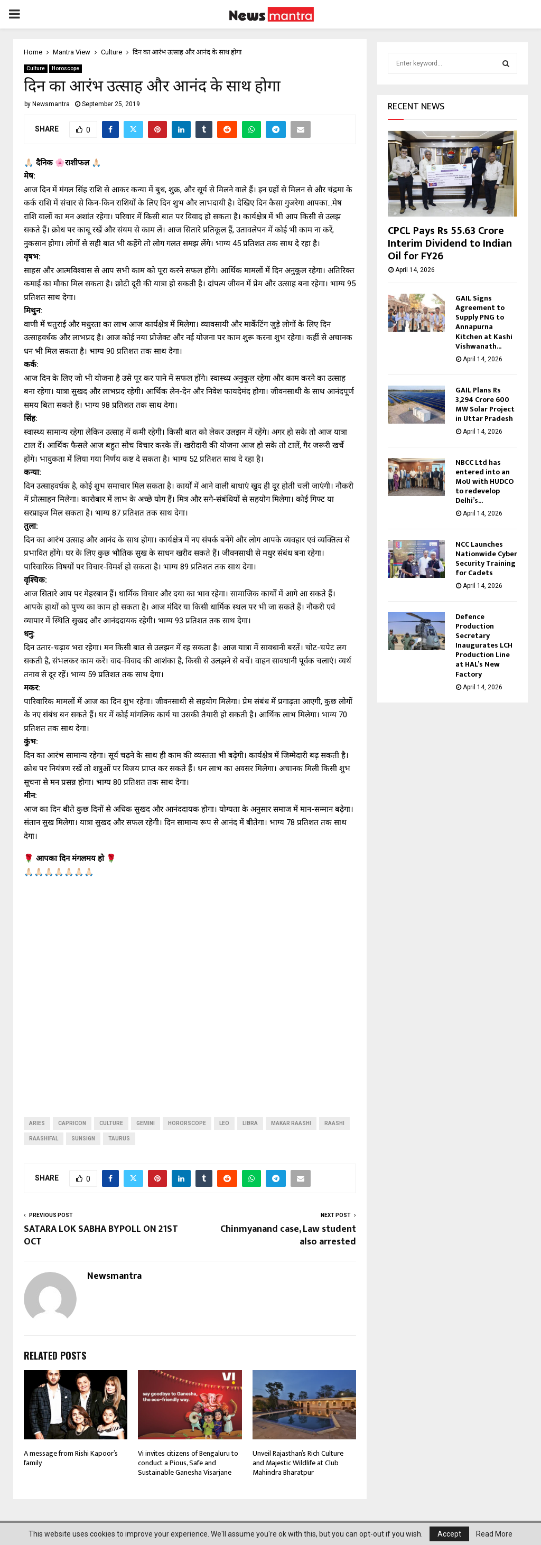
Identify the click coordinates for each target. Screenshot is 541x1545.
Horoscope (65, 68)
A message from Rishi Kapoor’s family (71, 1458)
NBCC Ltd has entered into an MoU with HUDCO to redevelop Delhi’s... (484, 481)
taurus (119, 1138)
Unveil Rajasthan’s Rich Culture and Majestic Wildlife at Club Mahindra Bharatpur (298, 1462)
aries (37, 1123)
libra (250, 1123)
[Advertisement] (190, 989)
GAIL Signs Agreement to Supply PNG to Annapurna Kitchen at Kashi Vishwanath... (483, 322)
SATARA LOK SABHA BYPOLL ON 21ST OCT (101, 1235)
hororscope (187, 1123)
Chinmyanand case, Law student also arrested (288, 1235)
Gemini (145, 1123)
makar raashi (291, 1123)
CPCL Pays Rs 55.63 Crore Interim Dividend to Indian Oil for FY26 (450, 243)
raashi (334, 1123)
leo (224, 1123)
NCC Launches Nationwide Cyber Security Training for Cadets (486, 558)
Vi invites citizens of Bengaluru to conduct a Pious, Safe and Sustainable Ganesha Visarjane (188, 1462)
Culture (35, 68)
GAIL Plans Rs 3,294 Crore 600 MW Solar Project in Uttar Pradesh (485, 404)
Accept (449, 1534)
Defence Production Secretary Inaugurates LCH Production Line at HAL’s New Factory (483, 645)
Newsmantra (51, 104)
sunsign (83, 1138)
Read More (494, 1534)
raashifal (43, 1138)
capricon (72, 1123)
